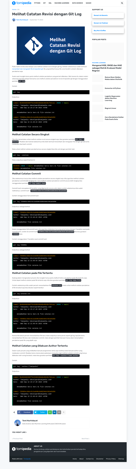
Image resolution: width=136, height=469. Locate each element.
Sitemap (121, 466)
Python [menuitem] (37, 3)
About (81, 466)
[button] (122, 3)
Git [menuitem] (44, 3)
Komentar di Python (113, 88)
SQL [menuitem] (50, 3)
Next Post (85, 445)
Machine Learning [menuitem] (62, 3)
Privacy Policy (111, 466)
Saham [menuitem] (88, 3)
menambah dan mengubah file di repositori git (27, 69)
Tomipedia (27, 466)
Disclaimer (99, 466)
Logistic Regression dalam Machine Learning (112, 98)
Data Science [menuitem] (77, 3)
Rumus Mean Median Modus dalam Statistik (113, 78)
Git (18, 9)
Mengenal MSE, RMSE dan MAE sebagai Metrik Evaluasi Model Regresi (107, 68)
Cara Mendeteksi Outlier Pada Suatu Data (114, 118)
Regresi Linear (110, 108)
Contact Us (90, 466)
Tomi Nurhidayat (30, 427)
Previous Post (18, 445)
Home (14, 9)
